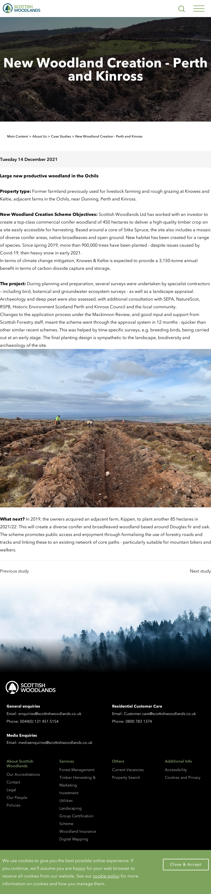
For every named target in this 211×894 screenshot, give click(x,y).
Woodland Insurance (77, 831)
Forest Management (76, 770)
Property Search (126, 777)
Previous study (14, 571)
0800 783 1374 (139, 721)
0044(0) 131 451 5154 (39, 721)
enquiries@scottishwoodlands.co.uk (49, 713)
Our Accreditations (23, 774)
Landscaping (70, 808)
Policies (13, 805)
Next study (200, 571)
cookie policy (106, 876)
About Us (39, 136)
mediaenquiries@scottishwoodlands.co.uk (55, 742)
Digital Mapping (73, 839)
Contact (13, 782)
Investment (68, 793)
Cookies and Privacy (183, 777)
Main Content (17, 136)
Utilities (66, 800)
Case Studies (61, 136)
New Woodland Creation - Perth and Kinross (108, 136)
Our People (17, 797)
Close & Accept (186, 864)
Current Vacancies (128, 770)
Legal (11, 790)
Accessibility (176, 770)
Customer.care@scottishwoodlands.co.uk (160, 713)
